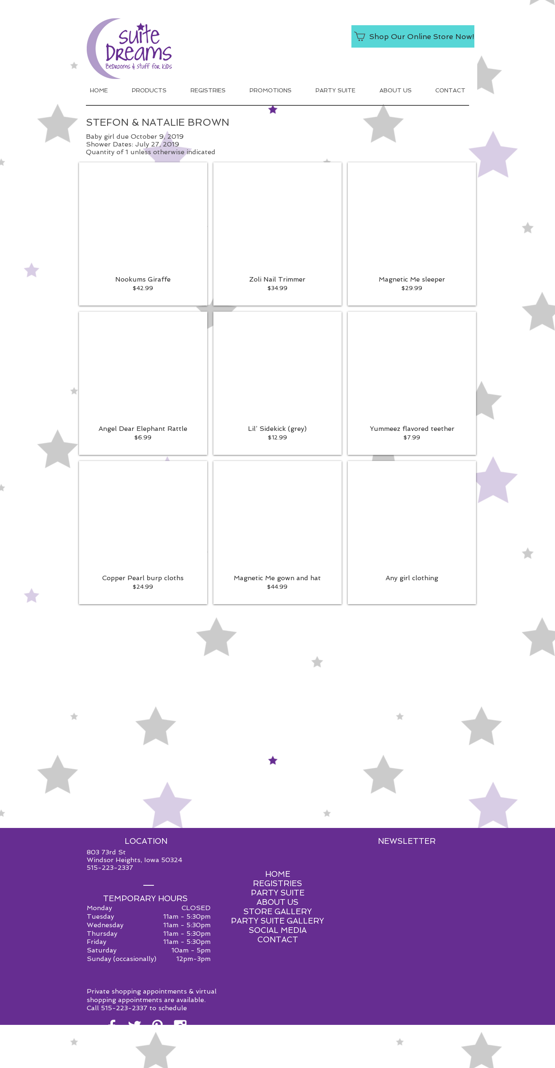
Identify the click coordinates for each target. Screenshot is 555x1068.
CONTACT (277, 939)
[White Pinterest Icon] (157, 1026)
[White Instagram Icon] (180, 1026)
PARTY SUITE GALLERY (277, 921)
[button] (143, 234)
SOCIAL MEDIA (278, 930)
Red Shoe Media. (316, 1061)
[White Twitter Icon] (134, 1026)
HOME (277, 874)
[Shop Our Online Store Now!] (412, 36)
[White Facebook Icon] (112, 1026)
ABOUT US (277, 902)
